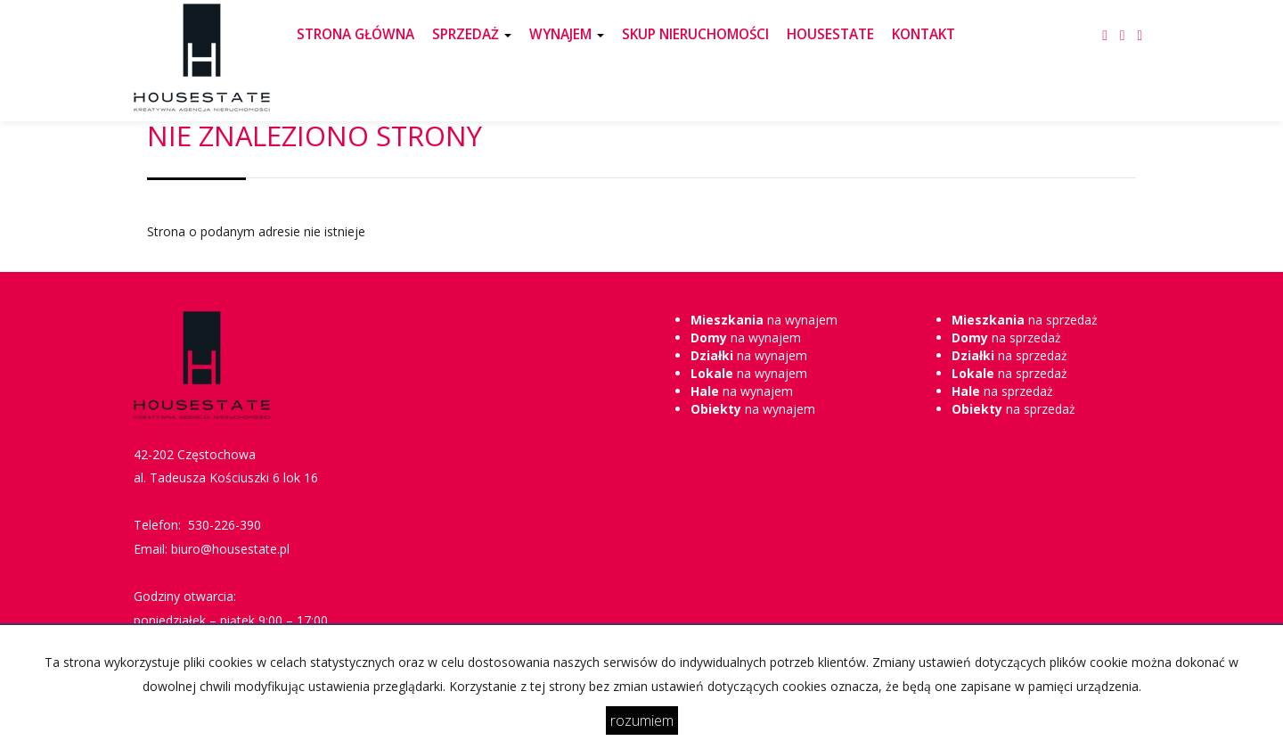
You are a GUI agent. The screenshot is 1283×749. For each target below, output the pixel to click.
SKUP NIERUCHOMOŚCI (695, 34)
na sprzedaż (1025, 319)
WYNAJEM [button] (566, 34)
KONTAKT (923, 34)
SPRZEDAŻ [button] (471, 34)
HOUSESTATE (830, 34)
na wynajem (764, 319)
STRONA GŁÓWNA (355, 34)
